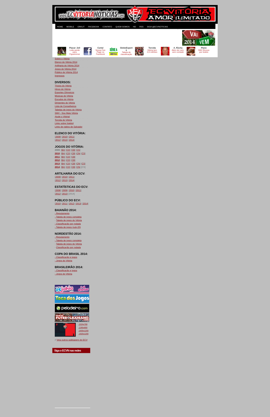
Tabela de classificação (126, 53)
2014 (71, 140)
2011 (71, 136)
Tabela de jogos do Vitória (69, 220)
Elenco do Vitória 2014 (66, 62)
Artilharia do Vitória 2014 (67, 65)
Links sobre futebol (64, 123)
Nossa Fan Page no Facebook (100, 52)
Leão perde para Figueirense (74, 52)
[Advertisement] (118, 38)
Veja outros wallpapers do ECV (72, 340)
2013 (64, 140)
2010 (64, 136)
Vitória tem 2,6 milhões (152, 51)
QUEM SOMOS (123, 27)
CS (78, 150)
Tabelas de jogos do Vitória (68, 109)
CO (68, 150)
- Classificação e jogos (66, 257)
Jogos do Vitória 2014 (65, 69)
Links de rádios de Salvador (68, 126)
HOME (60, 27)
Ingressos (59, 75)
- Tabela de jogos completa (68, 217)
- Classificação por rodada (68, 223)
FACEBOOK (93, 27)
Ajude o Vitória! (62, 116)
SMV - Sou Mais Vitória (66, 113)
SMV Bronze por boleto (204, 51)
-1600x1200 (83, 331)
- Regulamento (62, 213)
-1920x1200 (83, 334)
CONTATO (107, 27)
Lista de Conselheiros (65, 106)
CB (73, 150)
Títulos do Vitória (63, 85)
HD (134, 27)
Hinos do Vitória (63, 89)
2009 (57, 136)
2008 (57, 190)
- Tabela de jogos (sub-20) (68, 227)
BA (63, 150)
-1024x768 (82, 324)
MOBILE (70, 27)
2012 (57, 140)
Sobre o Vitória (62, 58)
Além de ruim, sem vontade (178, 51)
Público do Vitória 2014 (66, 72)
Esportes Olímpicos (64, 92)
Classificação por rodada (68, 247)
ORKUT (81, 27)
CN (78, 153)
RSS (141, 27)
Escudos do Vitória (64, 99)
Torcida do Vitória (63, 120)
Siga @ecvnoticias (157, 27)
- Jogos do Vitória (63, 260)
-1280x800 (82, 328)
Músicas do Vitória (64, 96)
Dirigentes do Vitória (65, 102)
